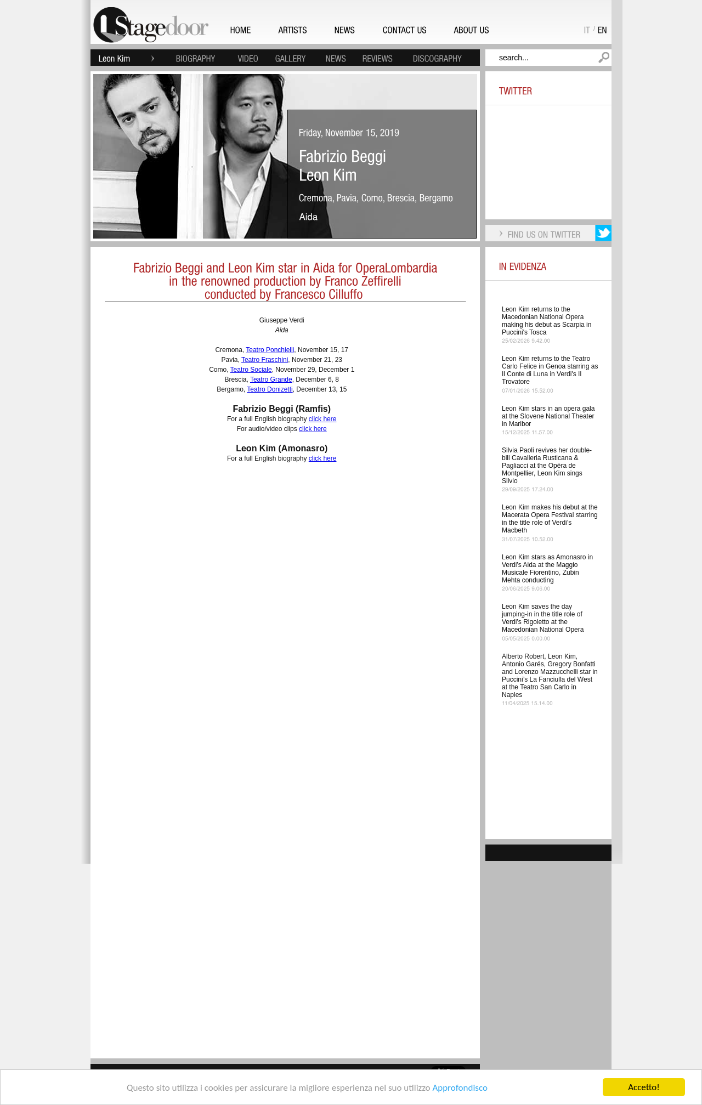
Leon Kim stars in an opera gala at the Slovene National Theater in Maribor (548, 416)
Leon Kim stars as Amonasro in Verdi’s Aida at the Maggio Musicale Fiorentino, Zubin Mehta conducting (547, 568)
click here (323, 419)
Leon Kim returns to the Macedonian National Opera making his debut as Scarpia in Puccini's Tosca (546, 320)
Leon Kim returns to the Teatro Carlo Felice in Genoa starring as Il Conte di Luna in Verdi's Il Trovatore (550, 370)
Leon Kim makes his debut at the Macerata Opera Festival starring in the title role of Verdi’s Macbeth (550, 518)
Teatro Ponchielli (270, 350)
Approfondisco (460, 1087)
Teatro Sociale (251, 369)
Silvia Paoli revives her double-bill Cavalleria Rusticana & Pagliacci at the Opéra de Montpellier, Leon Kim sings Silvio (547, 465)
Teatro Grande (271, 379)
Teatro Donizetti (269, 389)
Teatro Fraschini (264, 360)
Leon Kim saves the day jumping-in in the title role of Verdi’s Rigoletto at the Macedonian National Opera (543, 618)
